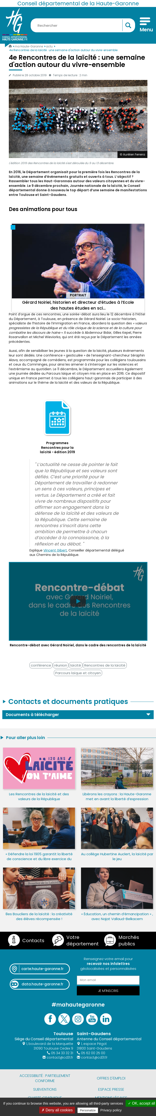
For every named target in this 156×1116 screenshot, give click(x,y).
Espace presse (111, 1089)
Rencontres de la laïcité (104, 665)
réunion (60, 665)
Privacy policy (111, 1110)
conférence (41, 665)
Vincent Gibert (55, 550)
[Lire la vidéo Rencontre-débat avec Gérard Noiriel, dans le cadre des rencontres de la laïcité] (78, 604)
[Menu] (145, 25)
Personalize (88, 1110)
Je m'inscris (108, 990)
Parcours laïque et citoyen (78, 672)
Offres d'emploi (111, 1078)
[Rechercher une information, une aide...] (83, 25)
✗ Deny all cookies (57, 1110)
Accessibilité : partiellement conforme (45, 1078)
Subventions (45, 1089)
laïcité (75, 665)
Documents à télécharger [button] (32, 714)
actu (49, 46)
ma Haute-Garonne (29, 46)
